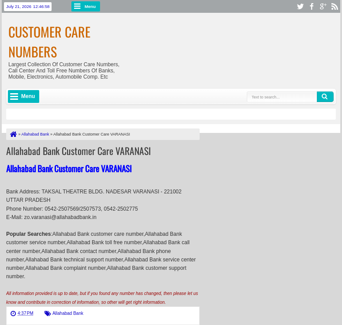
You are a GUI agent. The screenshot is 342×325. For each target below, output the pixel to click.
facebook (311, 6)
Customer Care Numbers (49, 41)
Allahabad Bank (67, 313)
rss (334, 6)
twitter (300, 6)
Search (325, 96)
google (323, 6)
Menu (90, 6)
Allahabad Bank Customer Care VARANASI (78, 151)
